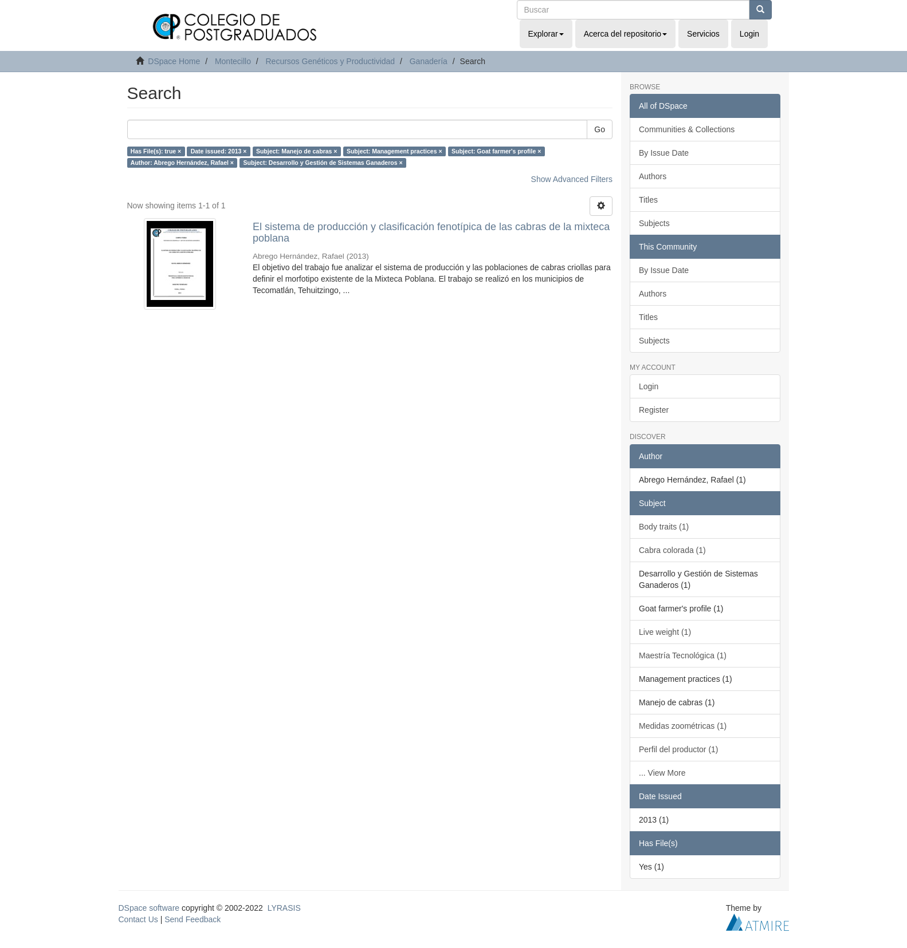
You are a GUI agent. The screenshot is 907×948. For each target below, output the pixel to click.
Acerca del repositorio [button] (625, 33)
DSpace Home (174, 61)
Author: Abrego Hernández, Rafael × (182, 162)
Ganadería (428, 61)
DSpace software (149, 908)
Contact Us (138, 919)
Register (654, 409)
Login (648, 386)
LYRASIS (284, 908)
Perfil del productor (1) (678, 749)
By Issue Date (664, 152)
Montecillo (233, 61)
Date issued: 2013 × (219, 151)
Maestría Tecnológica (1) (683, 655)
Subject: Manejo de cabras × (296, 151)
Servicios (703, 33)
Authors (652, 176)
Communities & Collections (687, 129)
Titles (648, 199)
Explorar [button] (546, 33)
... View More (662, 772)
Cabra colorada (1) (672, 550)
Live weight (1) (665, 632)
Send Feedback (192, 919)
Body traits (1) (664, 526)
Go (599, 129)
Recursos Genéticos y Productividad (330, 61)
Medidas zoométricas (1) (683, 725)
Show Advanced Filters (571, 179)
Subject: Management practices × (394, 151)
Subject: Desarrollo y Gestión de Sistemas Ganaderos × (322, 162)
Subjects (654, 223)
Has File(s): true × (156, 151)
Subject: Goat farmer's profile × (496, 151)
